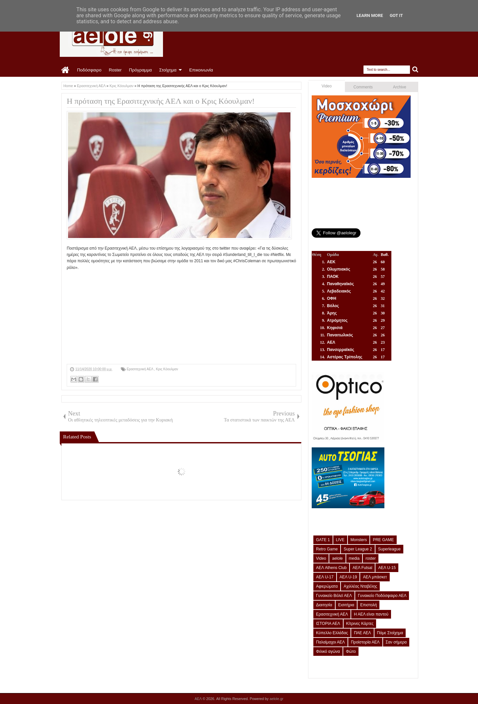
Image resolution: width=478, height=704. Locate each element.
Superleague (389, 549)
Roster (115, 69)
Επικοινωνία (201, 69)
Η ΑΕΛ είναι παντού (371, 614)
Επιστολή (368, 605)
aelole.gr (276, 699)
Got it (396, 15)
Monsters (359, 539)
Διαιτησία (324, 605)
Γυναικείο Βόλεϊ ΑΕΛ (334, 595)
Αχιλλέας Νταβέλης (360, 586)
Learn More (370, 15)
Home (65, 70)
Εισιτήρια (346, 605)
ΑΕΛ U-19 (348, 577)
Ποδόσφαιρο (89, 69)
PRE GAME (383, 539)
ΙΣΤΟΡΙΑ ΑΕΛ (328, 623)
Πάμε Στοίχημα (390, 633)
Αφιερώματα (327, 586)
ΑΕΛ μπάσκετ (375, 577)
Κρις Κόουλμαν (167, 369)
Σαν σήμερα (396, 642)
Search (415, 69)
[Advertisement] (181, 317)
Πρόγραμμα (140, 69)
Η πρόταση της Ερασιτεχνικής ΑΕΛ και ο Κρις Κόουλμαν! (161, 101)
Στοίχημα (167, 69)
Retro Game (327, 549)
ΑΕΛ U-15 (387, 567)
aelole (337, 558)
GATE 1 (323, 539)
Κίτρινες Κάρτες (360, 623)
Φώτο (351, 651)
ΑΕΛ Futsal (362, 567)
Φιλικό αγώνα (328, 651)
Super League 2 (358, 549)
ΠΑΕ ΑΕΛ (362, 633)
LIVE (340, 539)
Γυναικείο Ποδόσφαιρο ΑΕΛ (382, 595)
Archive (399, 87)
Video (327, 86)
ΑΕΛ (198, 699)
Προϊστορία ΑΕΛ (365, 642)
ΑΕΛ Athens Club (331, 567)
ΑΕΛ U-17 (325, 577)
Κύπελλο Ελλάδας (332, 633)
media (354, 558)
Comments (363, 87)
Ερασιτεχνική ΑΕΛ (140, 369)
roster (370, 558)
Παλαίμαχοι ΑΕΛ (330, 642)
